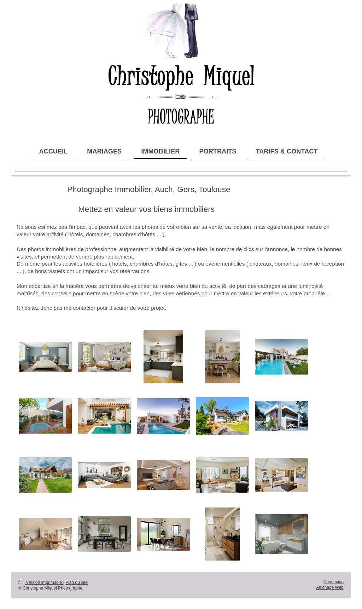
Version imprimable (40, 582)
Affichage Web (330, 587)
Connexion (333, 581)
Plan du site (76, 582)
